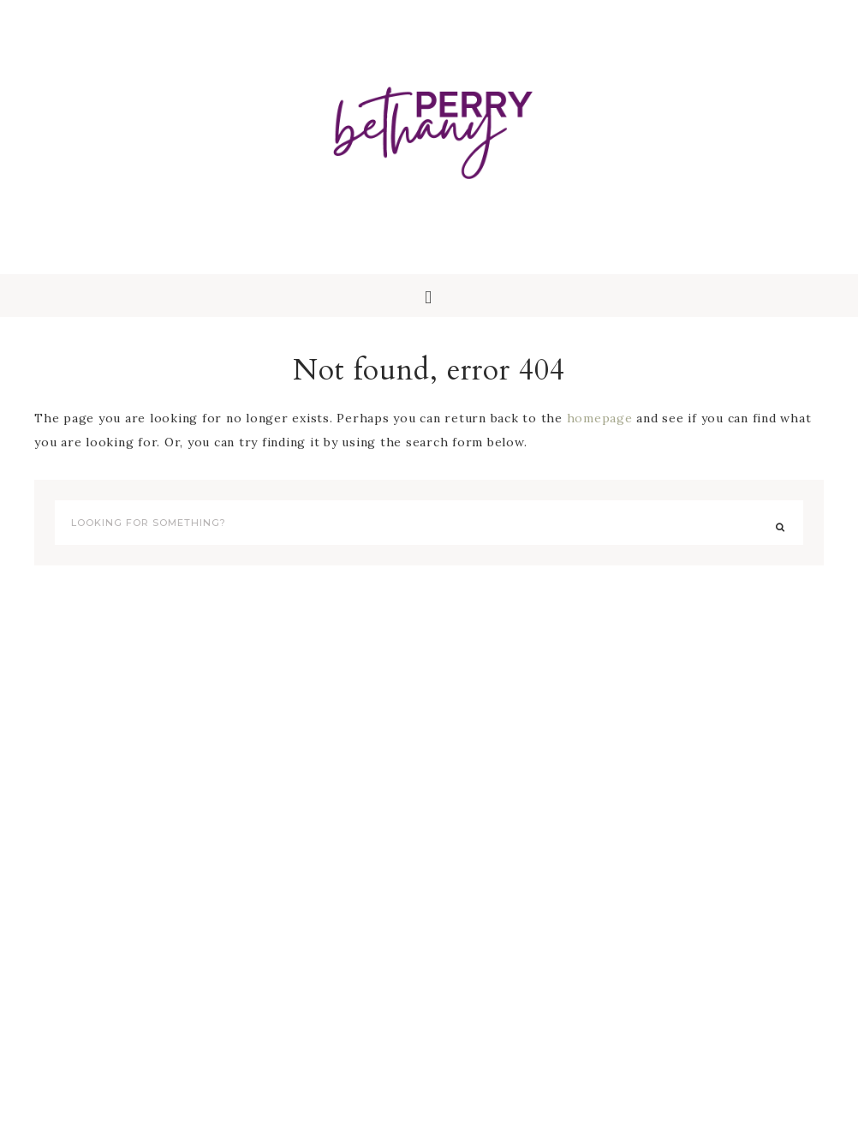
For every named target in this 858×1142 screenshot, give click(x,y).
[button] (429, 295)
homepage (600, 418)
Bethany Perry (429, 128)
